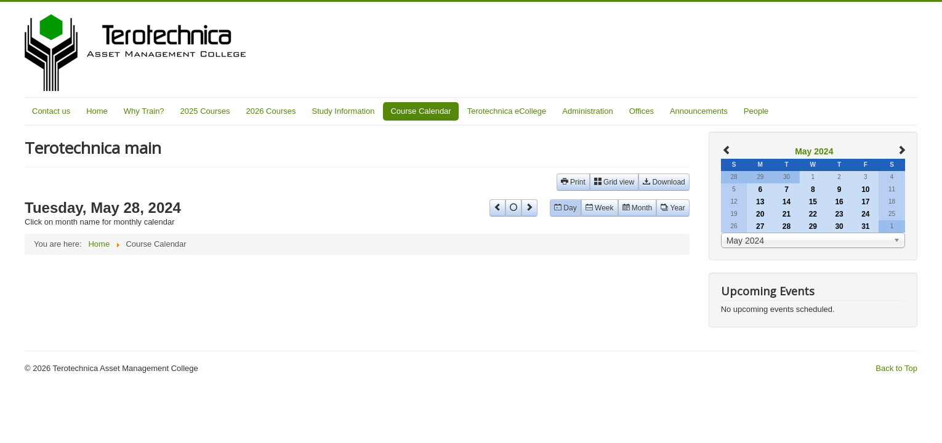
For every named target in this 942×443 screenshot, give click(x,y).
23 (839, 214)
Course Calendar (420, 111)
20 (760, 214)
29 (813, 226)
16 (839, 202)
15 (813, 202)
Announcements (699, 111)
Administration (587, 111)
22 (813, 214)
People (756, 111)
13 (760, 202)
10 (865, 189)
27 (760, 226)
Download (664, 182)
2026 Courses (271, 111)
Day (565, 208)
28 (787, 226)
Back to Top (896, 368)
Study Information (343, 111)
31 (865, 226)
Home (97, 111)
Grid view (614, 182)
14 (787, 202)
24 (865, 214)
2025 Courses (205, 111)
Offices (641, 111)
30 (839, 226)
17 (865, 202)
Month (637, 208)
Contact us (51, 111)
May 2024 (814, 151)
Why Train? (144, 111)
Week (600, 208)
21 (787, 214)
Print (573, 182)
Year (673, 208)
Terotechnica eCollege (507, 111)
